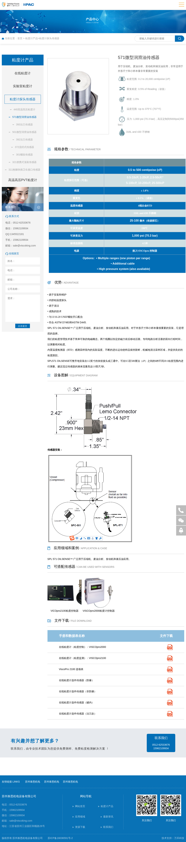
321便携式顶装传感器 (24, 162)
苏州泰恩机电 (32, 781)
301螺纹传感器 (24, 154)
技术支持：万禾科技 (173, 838)
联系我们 (108, 827)
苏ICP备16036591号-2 (60, 838)
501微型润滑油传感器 (24, 132)
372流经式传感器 (24, 147)
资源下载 (80, 827)
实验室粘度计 (22, 86)
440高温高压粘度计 (24, 109)
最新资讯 (108, 816)
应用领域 (80, 816)
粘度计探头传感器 (49, 38)
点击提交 (22, 326)
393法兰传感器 (24, 124)
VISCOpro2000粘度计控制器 (99, 610)
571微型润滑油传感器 (24, 117)
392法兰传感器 (24, 139)
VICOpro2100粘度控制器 (64, 610)
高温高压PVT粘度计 (22, 180)
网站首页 (80, 806)
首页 (19, 38)
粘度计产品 (31, 38)
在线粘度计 (23, 73)
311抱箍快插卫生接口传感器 (24, 169)
